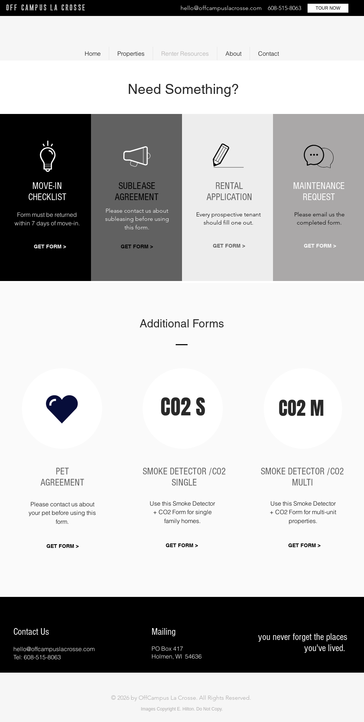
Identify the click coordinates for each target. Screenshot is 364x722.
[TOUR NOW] (328, 8)
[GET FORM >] (49, 247)
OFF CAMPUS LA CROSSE (46, 8)
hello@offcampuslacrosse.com (221, 8)
